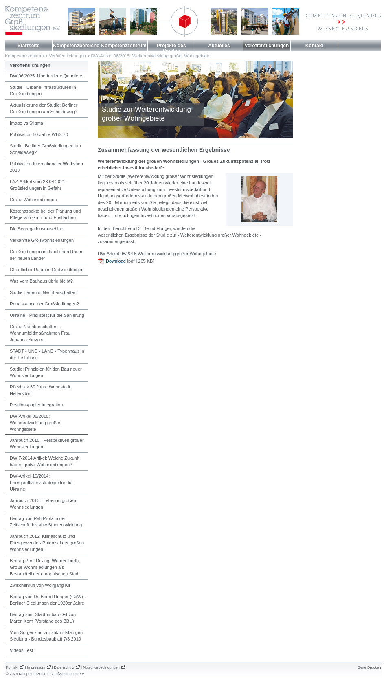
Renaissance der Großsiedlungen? (44, 303)
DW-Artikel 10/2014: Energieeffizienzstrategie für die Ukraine (41, 482)
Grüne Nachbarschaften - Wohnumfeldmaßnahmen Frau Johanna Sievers (40, 333)
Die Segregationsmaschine (36, 228)
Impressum (36, 667)
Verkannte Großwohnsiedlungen (42, 240)
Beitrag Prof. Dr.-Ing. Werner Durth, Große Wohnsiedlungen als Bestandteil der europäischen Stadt (45, 567)
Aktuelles (219, 45)
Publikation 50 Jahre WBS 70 (39, 134)
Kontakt (314, 45)
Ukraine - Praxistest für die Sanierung (47, 315)
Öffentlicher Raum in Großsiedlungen (46, 269)
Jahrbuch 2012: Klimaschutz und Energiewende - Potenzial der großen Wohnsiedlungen (47, 543)
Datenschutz (64, 667)
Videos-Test (21, 650)
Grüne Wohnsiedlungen (33, 199)
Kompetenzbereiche (76, 45)
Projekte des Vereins (171, 48)
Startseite (29, 45)
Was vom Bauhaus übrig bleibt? (41, 281)
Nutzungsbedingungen (101, 667)
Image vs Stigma (26, 123)
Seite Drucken (369, 667)
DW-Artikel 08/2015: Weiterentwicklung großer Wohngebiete (150, 55)
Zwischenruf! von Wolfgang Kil (40, 585)
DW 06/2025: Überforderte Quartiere (46, 75)
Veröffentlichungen (267, 45)
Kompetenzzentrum (123, 45)
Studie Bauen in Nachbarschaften (43, 292)
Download (116, 261)
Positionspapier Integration (36, 404)
